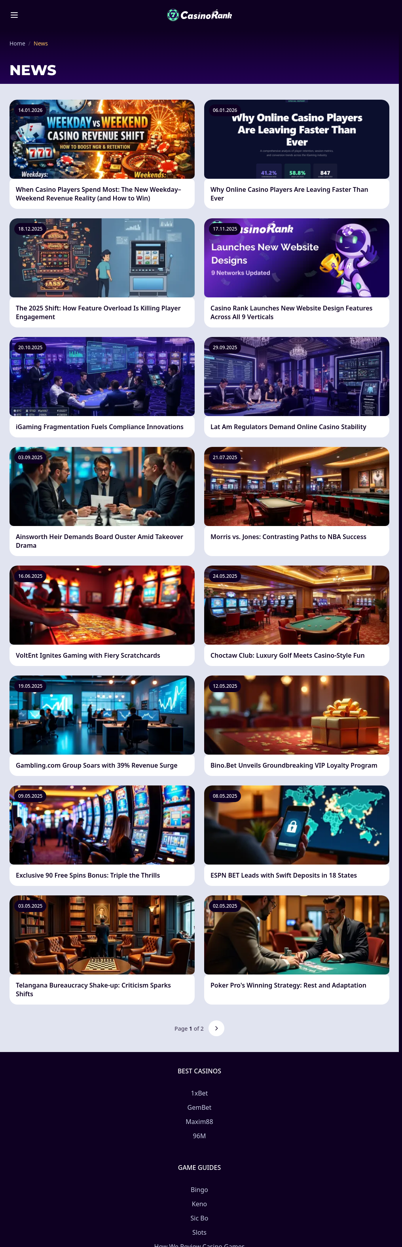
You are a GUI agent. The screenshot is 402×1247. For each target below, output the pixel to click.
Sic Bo (200, 1218)
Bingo (199, 1189)
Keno (199, 1204)
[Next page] (216, 1028)
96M (199, 1136)
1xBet (199, 1093)
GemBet (200, 1107)
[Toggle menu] (14, 15)
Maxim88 (199, 1121)
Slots (199, 1232)
